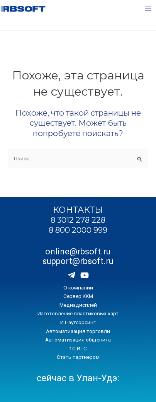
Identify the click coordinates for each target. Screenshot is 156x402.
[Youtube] (84, 275)
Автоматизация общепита (78, 339)
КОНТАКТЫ (78, 210)
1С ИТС (78, 348)
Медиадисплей (78, 305)
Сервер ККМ (78, 296)
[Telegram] (71, 275)
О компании (78, 287)
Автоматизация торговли (78, 331)
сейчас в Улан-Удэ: (78, 378)
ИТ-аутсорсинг (78, 322)
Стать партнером (78, 357)
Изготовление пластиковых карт (78, 313)
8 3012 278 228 (78, 220)
